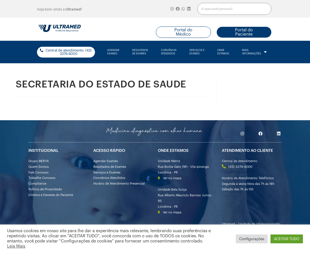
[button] (183, 32)
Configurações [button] (251, 239)
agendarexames (113, 52)
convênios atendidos (169, 52)
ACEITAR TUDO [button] (286, 239)
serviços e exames (196, 52)
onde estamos (223, 52)
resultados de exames (140, 52)
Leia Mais (16, 246)
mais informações (254, 52)
